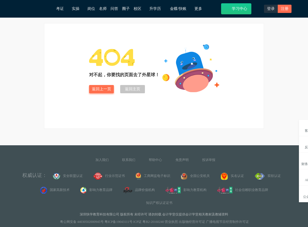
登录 (271, 9)
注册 (284, 9)
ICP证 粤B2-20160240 (148, 222)
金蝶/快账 (180, 9)
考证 (62, 9)
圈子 (126, 9)
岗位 (91, 9)
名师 (103, 9)
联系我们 (128, 160)
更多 (200, 9)
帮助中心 (155, 160)
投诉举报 (208, 160)
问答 (114, 9)
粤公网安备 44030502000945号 (81, 222)
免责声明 (182, 160)
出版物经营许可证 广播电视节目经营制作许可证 (214, 222)
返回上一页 (101, 89)
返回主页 (132, 89)
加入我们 (102, 160)
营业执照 (171, 222)
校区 (139, 9)
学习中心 (236, 8)
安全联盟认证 (68, 176)
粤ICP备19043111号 (119, 222)
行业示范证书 (109, 176)
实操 (78, 9)
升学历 (157, 8)
